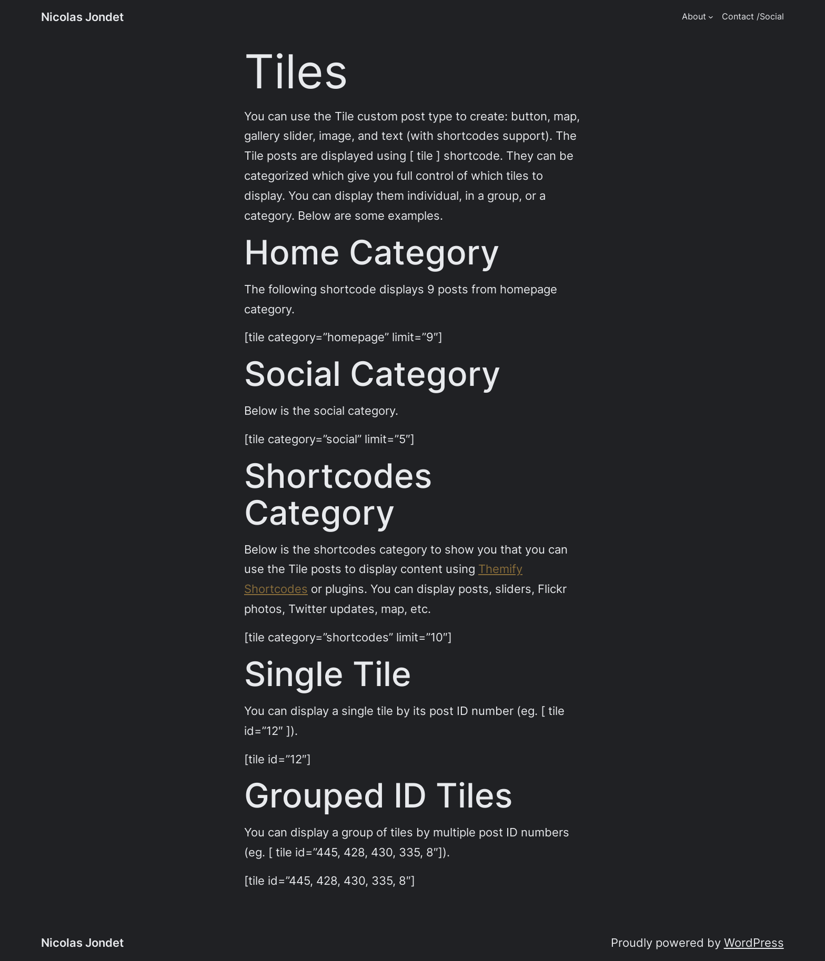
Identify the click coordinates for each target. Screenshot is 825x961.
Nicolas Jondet (82, 16)
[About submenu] (710, 16)
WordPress (754, 942)
